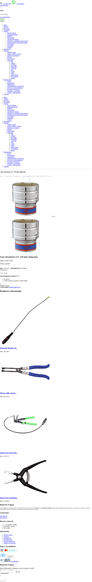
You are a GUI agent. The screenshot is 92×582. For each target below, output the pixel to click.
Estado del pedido (12, 34)
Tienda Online (8, 176)
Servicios (6, 28)
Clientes (6, 31)
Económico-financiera (13, 89)
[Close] (30, 178)
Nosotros (6, 50)
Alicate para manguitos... (9, 498)
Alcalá (13, 71)
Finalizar (7, 17)
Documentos (10, 38)
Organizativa (11, 84)
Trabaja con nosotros (13, 55)
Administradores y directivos (15, 86)
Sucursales (10, 60)
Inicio (5, 25)
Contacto (6, 94)
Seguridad (10, 46)
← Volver (49, 176)
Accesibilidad (9, 561)
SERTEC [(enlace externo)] (9, 36)
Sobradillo (14, 67)
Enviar (20, 572)
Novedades (7, 30)
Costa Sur (13, 68)
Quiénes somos (11, 52)
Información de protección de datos (17, 42)
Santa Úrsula (14, 75)
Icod (12, 70)
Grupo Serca (10, 59)
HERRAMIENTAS (14, 287)
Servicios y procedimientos (15, 88)
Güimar (13, 63)
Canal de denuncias (9, 541)
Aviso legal (10, 44)
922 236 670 (7, 4)
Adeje (12, 73)
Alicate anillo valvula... (8, 393)
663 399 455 (20, 4)
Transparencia (8, 79)
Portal (9, 81)
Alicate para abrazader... (9, 453)
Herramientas (17, 176)
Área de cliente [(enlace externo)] (11, 33)
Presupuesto (7, 49)
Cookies (9, 47)
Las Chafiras (14, 76)
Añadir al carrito (5, 285)
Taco (12, 62)
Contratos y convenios (13, 91)
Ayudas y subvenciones (14, 92)
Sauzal (13, 78)
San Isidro (14, 65)
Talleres (6, 26)
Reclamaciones (8, 539)
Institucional (10, 83)
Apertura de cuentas (13, 39)
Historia (9, 57)
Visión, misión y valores (14, 54)
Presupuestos (7, 538)
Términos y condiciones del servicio (17, 41)
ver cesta (2, 17)
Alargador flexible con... (8, 348)
